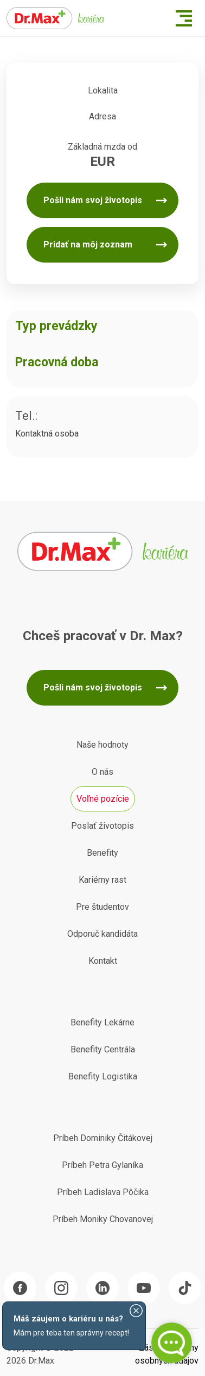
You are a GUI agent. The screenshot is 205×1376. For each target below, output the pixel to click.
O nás (102, 772)
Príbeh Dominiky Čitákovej (102, 1138)
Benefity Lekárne (102, 1022)
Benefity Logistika (102, 1076)
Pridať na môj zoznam (87, 244)
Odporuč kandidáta (102, 934)
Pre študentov (102, 907)
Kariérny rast (102, 880)
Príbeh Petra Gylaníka (102, 1165)
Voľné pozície (102, 799)
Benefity (102, 853)
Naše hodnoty (102, 745)
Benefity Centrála (103, 1049)
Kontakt (102, 961)
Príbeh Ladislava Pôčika (103, 1192)
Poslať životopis (102, 826)
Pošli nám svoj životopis (92, 200)
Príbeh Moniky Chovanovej (103, 1219)
